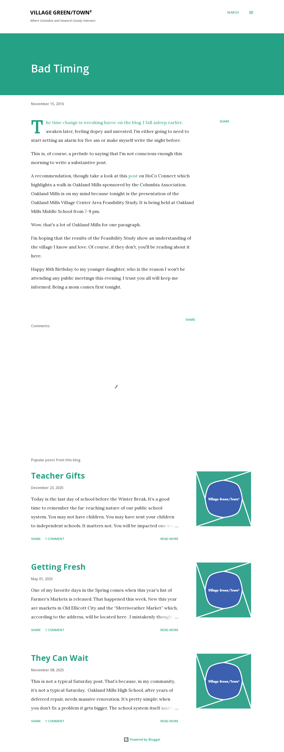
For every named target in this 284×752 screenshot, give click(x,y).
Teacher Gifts (58, 475)
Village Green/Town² (61, 12)
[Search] (233, 12)
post (133, 175)
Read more (169, 539)
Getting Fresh (58, 566)
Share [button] (224, 121)
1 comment (54, 539)
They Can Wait (59, 657)
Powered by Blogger (142, 739)
